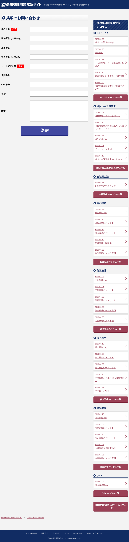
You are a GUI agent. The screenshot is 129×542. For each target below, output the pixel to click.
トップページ (31, 533)
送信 (45, 130)
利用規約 (56, 533)
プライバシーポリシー (73, 533)
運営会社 (44, 533)
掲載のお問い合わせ (95, 533)
